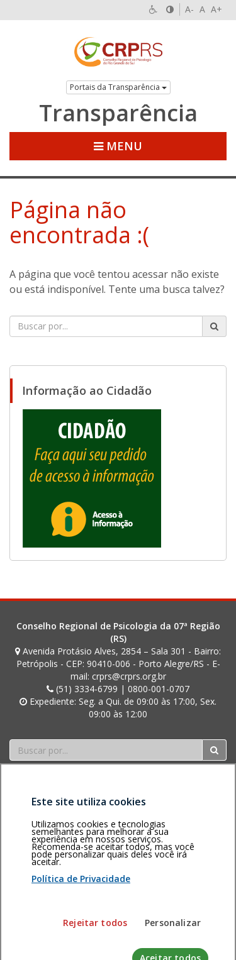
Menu (118, 145)
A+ (216, 9)
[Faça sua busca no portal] (106, 326)
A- (189, 9)
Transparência (118, 113)
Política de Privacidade (80, 924)
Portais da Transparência (118, 87)
